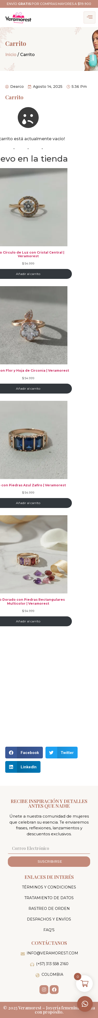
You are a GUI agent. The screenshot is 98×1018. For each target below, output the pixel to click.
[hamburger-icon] (89, 17)
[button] (85, 1004)
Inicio (10, 54)
